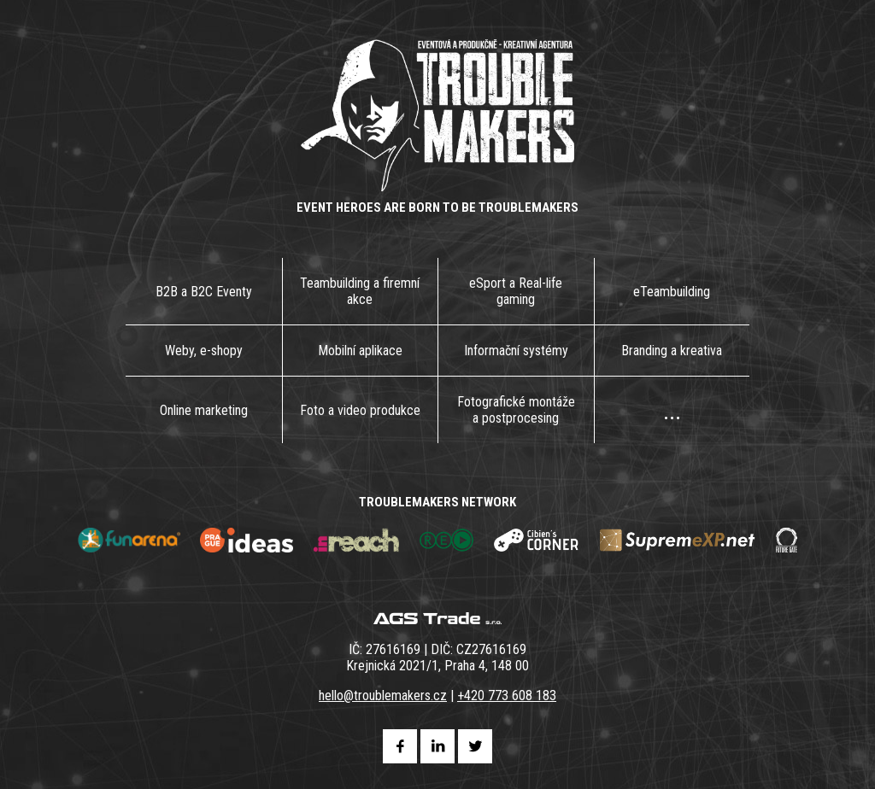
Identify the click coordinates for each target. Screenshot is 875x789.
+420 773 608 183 (506, 695)
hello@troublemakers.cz (383, 695)
